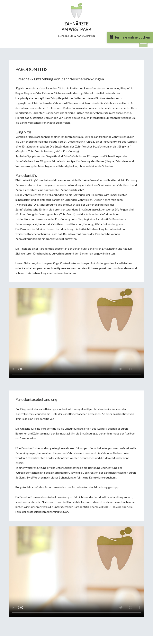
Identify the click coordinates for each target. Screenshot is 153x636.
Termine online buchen (130, 37)
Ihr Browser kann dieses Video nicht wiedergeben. (76, 333)
